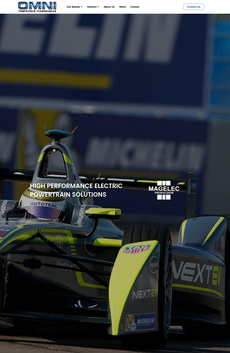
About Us (109, 6)
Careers (134, 6)
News (122, 6)
